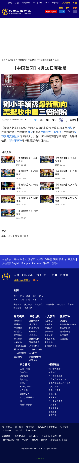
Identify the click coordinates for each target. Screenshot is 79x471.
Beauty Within (26, 386)
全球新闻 (18, 321)
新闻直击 (18, 335)
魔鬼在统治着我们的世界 (59, 383)
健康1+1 (63, 321)
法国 (55, 259)
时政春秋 (33, 331)
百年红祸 (53, 394)
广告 (75, 3)
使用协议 (53, 427)
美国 (16, 299)
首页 (3, 60)
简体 (40, 3)
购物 (35, 280)
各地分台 (26, 3)
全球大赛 (28, 308)
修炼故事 (53, 412)
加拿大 (23, 259)
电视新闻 (22, 60)
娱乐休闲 (25, 364)
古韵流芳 (49, 328)
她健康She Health (68, 324)
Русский (36, 263)
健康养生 (65, 316)
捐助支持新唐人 (22, 280)
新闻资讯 (27, 275)
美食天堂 (24, 379)
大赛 (17, 3)
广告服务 (7, 430)
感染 (69, 127)
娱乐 (41, 296)
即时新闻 (39, 304)
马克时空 (33, 353)
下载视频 (72, 120)
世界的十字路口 (36, 349)
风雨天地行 (54, 397)
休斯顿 (48, 259)
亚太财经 (18, 357)
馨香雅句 (49, 331)
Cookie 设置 (39, 458)
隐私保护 (42, 427)
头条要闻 (17, 304)
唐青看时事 (34, 346)
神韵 (10, 3)
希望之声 (57, 436)
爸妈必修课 (50, 339)
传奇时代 (53, 372)
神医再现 (64, 335)
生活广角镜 (25, 369)
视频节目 (12, 60)
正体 (35, 3)
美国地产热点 (51, 346)
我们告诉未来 (54, 369)
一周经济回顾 (20, 346)
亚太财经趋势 (20, 353)
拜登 (30, 132)
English (15, 263)
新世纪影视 (55, 440)
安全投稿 (64, 427)
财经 (34, 296)
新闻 (16, 290)
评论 (22, 296)
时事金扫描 (34, 328)
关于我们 (19, 427)
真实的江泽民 (54, 390)
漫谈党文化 (54, 408)
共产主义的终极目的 (57, 379)
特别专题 (54, 364)
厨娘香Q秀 (24, 394)
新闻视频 (19, 316)
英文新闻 (66, 3)
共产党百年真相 (55, 376)
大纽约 (15, 259)
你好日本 (24, 372)
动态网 (35, 440)
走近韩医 (64, 339)
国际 (16, 296)
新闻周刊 (18, 339)
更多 (66, 440)
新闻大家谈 (34, 321)
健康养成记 (65, 331)
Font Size (54, 119)
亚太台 (71, 259)
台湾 (28, 299)
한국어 (55, 263)
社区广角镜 (19, 349)
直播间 (64, 275)
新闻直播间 (51, 12)
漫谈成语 (49, 335)
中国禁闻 (32, 60)
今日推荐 (50, 304)
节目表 (53, 275)
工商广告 (53, 415)
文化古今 (49, 342)
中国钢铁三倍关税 (51, 132)
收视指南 (30, 427)
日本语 (46, 263)
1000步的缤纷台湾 (27, 399)
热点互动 (33, 324)
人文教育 (50, 316)
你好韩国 (24, 376)
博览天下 (61, 304)
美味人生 (24, 383)
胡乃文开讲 (65, 328)
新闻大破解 (34, 339)
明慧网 (25, 440)
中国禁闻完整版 (45, 60)
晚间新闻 (18, 331)
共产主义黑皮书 (55, 401)
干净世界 (46, 436)
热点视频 (28, 304)
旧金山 (62, 259)
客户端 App (31, 430)
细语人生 (33, 360)
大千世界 (24, 390)
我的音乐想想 (26, 404)
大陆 (22, 299)
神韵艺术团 (20, 436)
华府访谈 (18, 342)
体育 (41, 299)
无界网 (44, 440)
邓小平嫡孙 (15, 140)
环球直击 (18, 324)
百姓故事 (53, 404)
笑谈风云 (49, 324)
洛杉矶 (31, 259)
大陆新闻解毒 (35, 357)
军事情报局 (34, 342)
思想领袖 (33, 335)
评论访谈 (34, 316)
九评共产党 (54, 386)
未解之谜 (49, 321)
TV (63, 12)
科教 (34, 299)
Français (25, 263)
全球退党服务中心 (11, 440)
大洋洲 (40, 259)
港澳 (28, 296)
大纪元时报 (33, 436)
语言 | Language (52, 3)
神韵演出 (17, 308)
